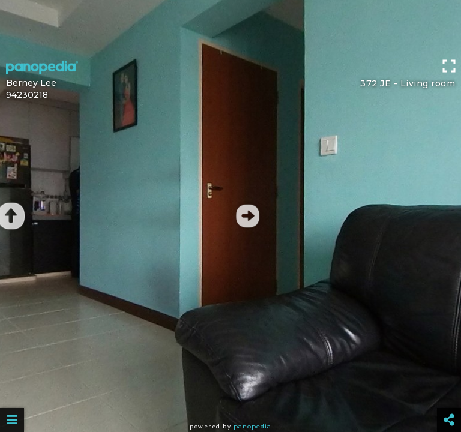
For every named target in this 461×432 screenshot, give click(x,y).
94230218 (27, 94)
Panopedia (252, 426)
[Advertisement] (230, 27)
